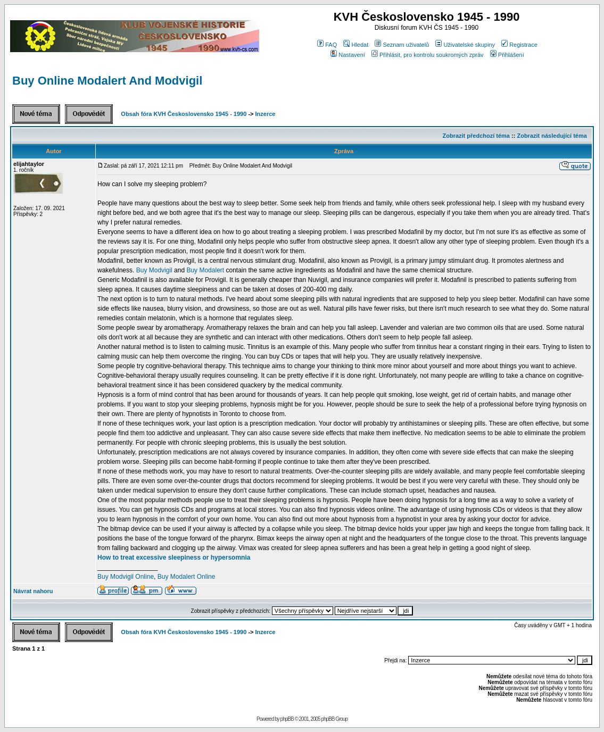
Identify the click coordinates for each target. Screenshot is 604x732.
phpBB (287, 719)
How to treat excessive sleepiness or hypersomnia (173, 557)
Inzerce (265, 114)
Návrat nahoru (33, 591)
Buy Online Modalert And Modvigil (107, 80)
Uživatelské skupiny (465, 44)
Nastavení (347, 55)
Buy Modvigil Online (125, 576)
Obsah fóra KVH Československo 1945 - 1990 (183, 114)
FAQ (327, 44)
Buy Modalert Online (187, 576)
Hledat (355, 44)
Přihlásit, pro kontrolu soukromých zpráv (427, 55)
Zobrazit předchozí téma (476, 135)
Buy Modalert (205, 270)
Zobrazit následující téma (551, 135)
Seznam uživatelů (402, 44)
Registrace (519, 44)
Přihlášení (507, 55)
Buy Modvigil (154, 270)
